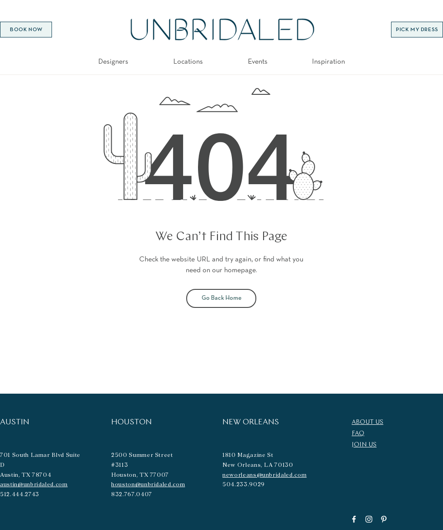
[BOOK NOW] (26, 29)
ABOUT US (367, 422)
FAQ (358, 433)
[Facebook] (353, 519)
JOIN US (364, 445)
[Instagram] (368, 519)
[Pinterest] (383, 519)
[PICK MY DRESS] (417, 29)
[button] (188, 61)
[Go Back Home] (221, 298)
